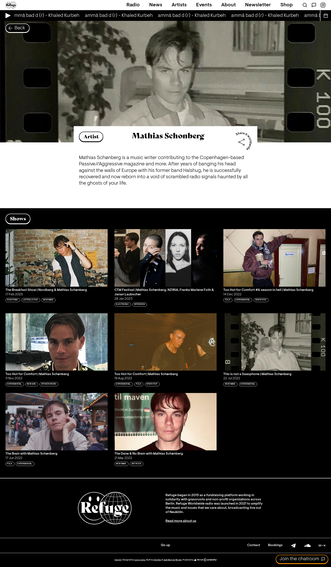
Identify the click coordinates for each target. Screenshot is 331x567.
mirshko (157, 560)
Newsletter (258, 5)
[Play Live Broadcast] (7, 15)
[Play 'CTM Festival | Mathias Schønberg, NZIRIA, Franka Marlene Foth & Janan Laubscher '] (165, 257)
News (155, 5)
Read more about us (181, 521)
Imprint (118, 560)
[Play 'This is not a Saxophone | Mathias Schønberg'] (274, 342)
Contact (253, 545)
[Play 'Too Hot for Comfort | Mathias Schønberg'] (56, 342)
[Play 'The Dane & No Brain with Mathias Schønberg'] (165, 421)
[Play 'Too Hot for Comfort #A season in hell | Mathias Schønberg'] (274, 257)
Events (204, 5)
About (228, 5)
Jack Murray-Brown (172, 560)
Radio (133, 5)
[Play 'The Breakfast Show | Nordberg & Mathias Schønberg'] (56, 257)
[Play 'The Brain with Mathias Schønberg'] (56, 421)
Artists (179, 5)
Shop (286, 5)
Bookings (275, 545)
